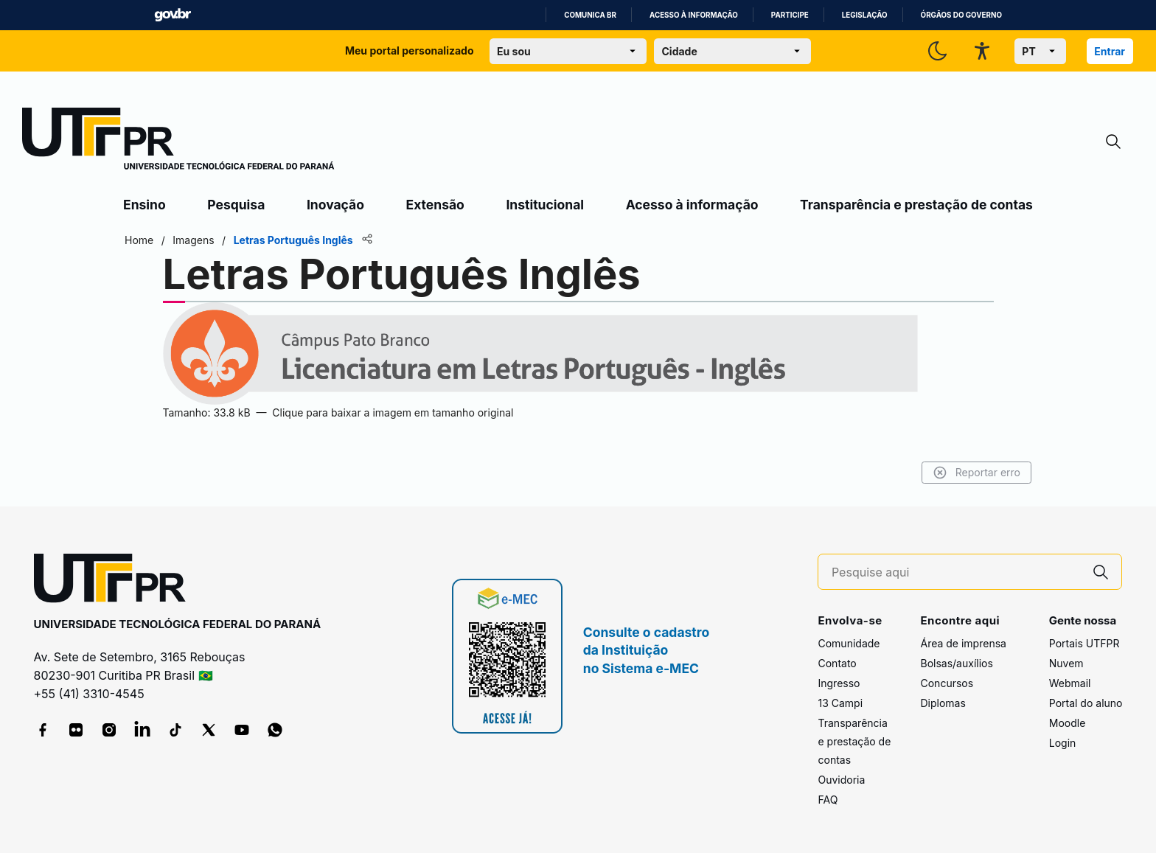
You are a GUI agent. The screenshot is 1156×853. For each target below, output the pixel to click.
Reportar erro (976, 472)
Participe (790, 15)
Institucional (545, 204)
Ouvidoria (841, 779)
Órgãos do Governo (961, 15)
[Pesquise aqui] (956, 572)
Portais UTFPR (1084, 643)
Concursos (946, 683)
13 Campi (840, 703)
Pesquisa (236, 204)
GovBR (172, 15)
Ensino (144, 204)
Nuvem (1066, 663)
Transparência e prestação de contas (916, 204)
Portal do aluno (1086, 703)
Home (139, 240)
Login (1062, 743)
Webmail (1070, 683)
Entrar (1109, 51)
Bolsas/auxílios (956, 663)
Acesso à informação (694, 15)
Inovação (335, 204)
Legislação (865, 15)
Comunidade (849, 643)
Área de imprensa (963, 643)
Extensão (435, 204)
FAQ (828, 799)
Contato (837, 663)
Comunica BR (590, 15)
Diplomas (942, 703)
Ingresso (839, 683)
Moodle (1067, 723)
